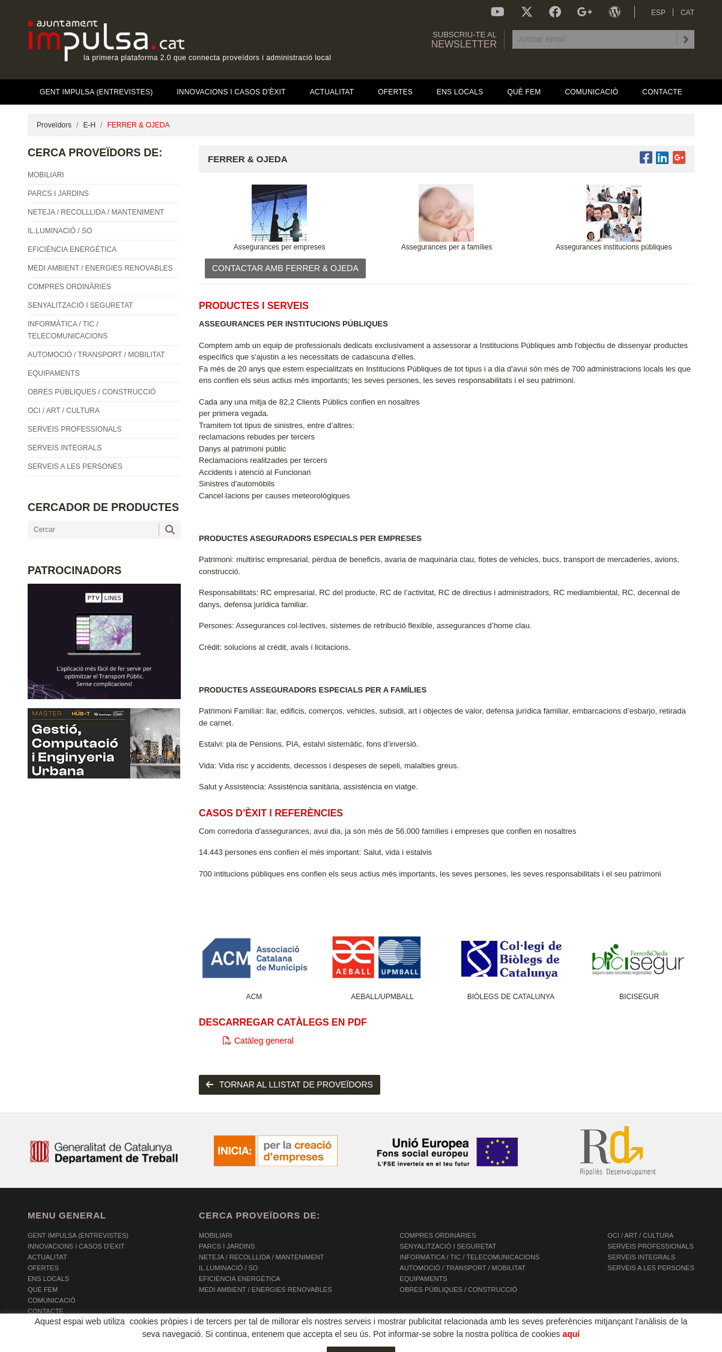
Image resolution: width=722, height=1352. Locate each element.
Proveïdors (54, 125)
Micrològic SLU (624, 1345)
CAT (687, 12)
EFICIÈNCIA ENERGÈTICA (240, 1278)
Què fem (43, 1289)
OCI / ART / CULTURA (640, 1235)
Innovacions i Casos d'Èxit (76, 1246)
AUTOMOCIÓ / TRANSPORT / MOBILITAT (462, 1267)
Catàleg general (258, 1040)
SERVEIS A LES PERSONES (650, 1267)
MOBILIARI (215, 1235)
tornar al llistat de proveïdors (289, 1084)
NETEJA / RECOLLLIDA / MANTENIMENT (261, 1257)
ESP (658, 12)
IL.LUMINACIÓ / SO (228, 1267)
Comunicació (51, 1300)
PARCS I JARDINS (227, 1246)
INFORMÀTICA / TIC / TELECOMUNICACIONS (469, 1257)
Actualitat (47, 1257)
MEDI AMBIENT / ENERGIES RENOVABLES (265, 1289)
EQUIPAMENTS (423, 1278)
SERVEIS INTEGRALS (641, 1257)
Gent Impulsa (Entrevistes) (78, 1235)
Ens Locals (48, 1278)
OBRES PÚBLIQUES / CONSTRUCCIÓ (458, 1289)
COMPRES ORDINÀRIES (437, 1235)
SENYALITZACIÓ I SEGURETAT (447, 1246)
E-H (89, 125)
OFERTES (43, 1267)
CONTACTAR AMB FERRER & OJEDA (285, 268)
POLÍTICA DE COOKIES (64, 1343)
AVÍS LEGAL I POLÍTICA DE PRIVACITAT (177, 1343)
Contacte (46, 1311)
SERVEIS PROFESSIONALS (650, 1246)
